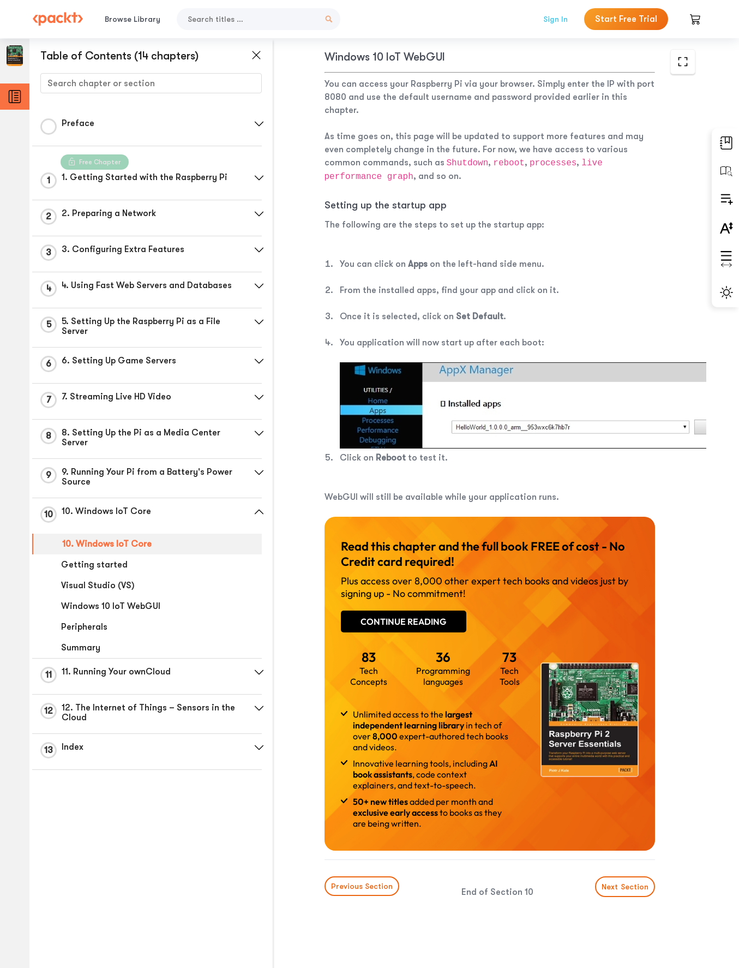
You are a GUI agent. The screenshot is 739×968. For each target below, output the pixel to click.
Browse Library (132, 19)
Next (625, 887)
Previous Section (362, 886)
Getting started (94, 565)
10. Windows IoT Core (107, 544)
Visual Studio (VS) (98, 585)
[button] (259, 123)
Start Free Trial (626, 19)
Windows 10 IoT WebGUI (110, 606)
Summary (80, 648)
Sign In (555, 19)
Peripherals (84, 627)
